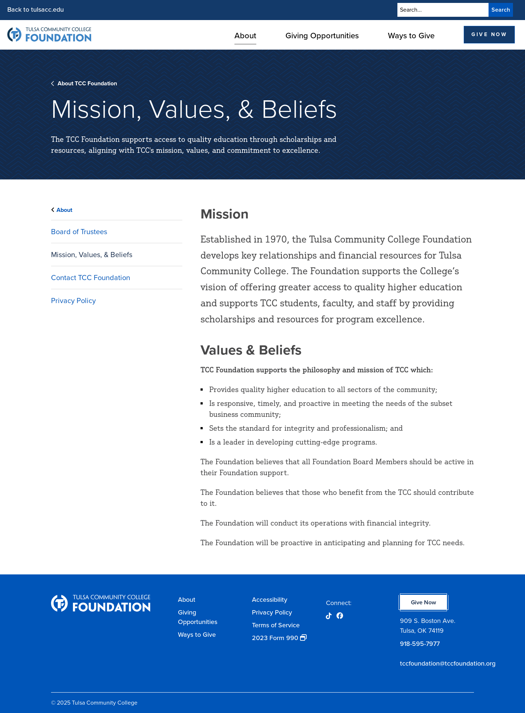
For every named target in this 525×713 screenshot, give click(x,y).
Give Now (489, 34)
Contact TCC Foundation (90, 277)
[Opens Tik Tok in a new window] (329, 616)
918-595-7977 (420, 643)
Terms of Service (276, 625)
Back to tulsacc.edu (35, 9)
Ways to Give (411, 36)
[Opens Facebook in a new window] (340, 616)
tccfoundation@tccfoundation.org (437, 663)
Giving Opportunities (322, 36)
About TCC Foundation (87, 83)
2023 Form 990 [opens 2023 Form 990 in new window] (275, 638)
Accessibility (269, 599)
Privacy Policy (73, 300)
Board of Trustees (79, 231)
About (245, 36)
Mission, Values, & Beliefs (91, 254)
